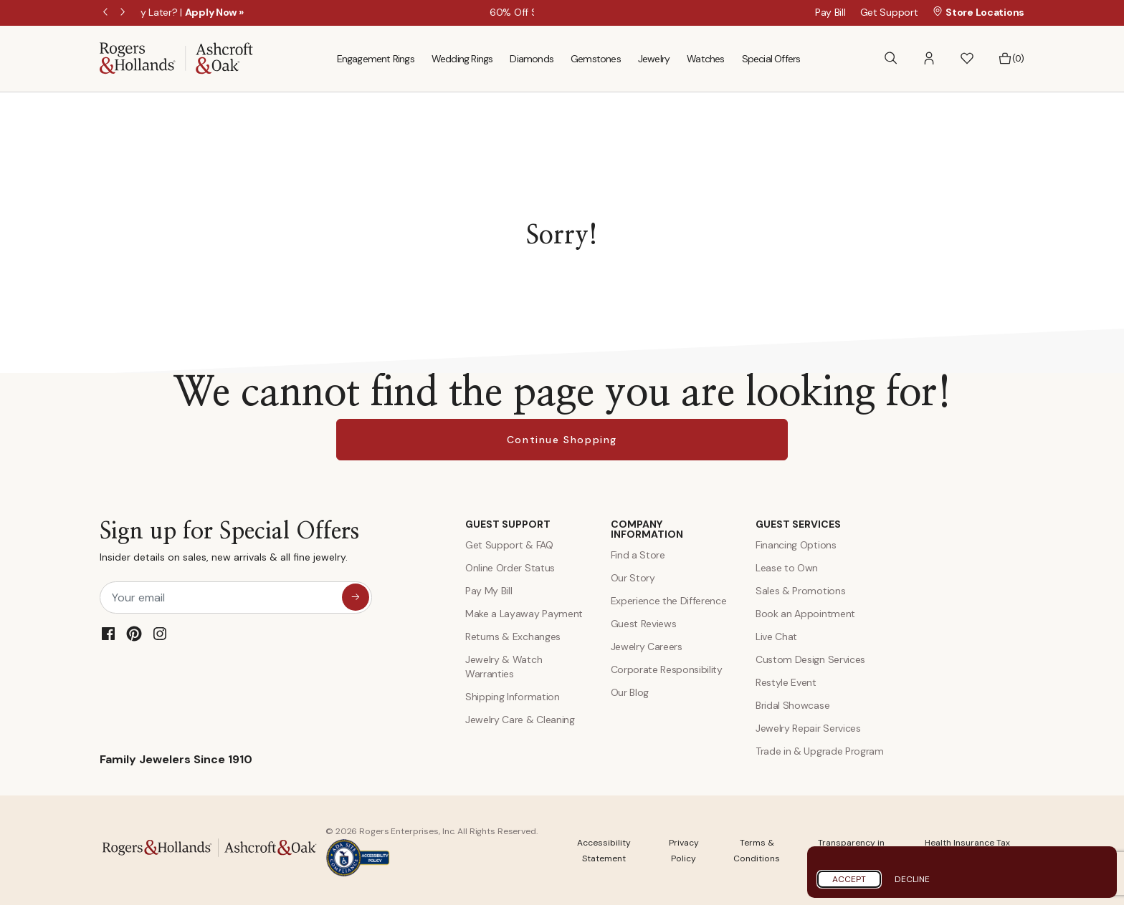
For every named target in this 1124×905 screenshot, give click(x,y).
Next (124, 13)
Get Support (889, 12)
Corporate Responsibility (667, 669)
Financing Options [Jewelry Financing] (796, 544)
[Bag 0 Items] (1011, 59)
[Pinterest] (134, 633)
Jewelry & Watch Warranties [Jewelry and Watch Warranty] (503, 666)
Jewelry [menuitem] (654, 58)
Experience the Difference (669, 600)
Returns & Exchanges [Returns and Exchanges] (513, 636)
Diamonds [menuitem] (531, 58)
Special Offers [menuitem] (771, 58)
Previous (107, 13)
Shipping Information (512, 696)
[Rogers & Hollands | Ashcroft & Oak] (176, 57)
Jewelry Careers (646, 646)
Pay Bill (830, 12)
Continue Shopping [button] (562, 439)
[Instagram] (159, 633)
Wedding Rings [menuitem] (462, 58)
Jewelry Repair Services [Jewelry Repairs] (808, 728)
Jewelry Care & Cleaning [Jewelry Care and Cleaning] (520, 719)
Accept (849, 879)
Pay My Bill (488, 590)
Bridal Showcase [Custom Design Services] (792, 705)
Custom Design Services (810, 659)
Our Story (633, 577)
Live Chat (776, 636)
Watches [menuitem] (705, 58)
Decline (912, 879)
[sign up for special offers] (355, 597)
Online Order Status (510, 567)
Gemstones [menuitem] (596, 58)
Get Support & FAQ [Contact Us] (509, 544)
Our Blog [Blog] (630, 692)
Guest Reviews (644, 623)
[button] (929, 58)
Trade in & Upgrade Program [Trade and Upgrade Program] (820, 751)
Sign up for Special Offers (229, 544)
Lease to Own (787, 567)
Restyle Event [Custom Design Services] (786, 682)
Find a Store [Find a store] (638, 554)
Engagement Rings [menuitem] (375, 58)
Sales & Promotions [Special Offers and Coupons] (800, 590)
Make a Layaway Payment (524, 613)
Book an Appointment (805, 613)
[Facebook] (108, 633)
